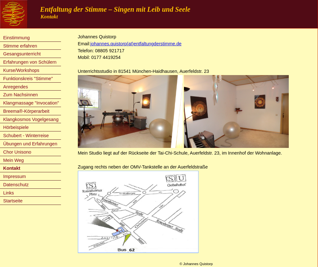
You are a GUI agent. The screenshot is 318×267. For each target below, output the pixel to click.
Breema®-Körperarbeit (26, 111)
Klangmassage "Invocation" (31, 102)
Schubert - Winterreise (26, 135)
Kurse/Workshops (21, 70)
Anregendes (15, 86)
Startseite (13, 200)
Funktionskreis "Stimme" (28, 78)
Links (8, 192)
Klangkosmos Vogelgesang (30, 119)
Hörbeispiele (16, 127)
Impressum (14, 176)
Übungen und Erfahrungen (30, 143)
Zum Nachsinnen (20, 94)
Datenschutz (16, 184)
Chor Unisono (17, 152)
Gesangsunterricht (22, 53)
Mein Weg (13, 160)
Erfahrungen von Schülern (30, 62)
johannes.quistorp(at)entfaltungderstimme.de (136, 43)
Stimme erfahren (20, 45)
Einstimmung (16, 37)
